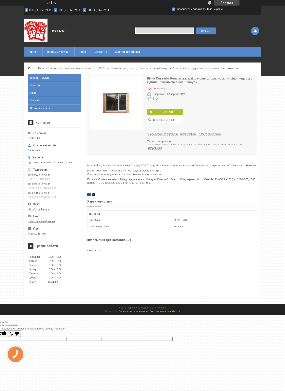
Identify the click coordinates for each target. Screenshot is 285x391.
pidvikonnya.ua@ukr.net (41, 221)
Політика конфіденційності (165, 311)
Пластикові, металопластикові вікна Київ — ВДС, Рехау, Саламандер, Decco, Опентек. (93, 68)
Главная (33, 51)
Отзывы (35, 100)
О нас (82, 51)
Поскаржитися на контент (133, 311)
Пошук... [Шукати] (206, 30)
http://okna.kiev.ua (38, 209)
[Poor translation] (14, 333)
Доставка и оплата (127, 51)
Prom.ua (161, 307)
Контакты (100, 51)
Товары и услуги (57, 51)
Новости (35, 85)
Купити (168, 111)
